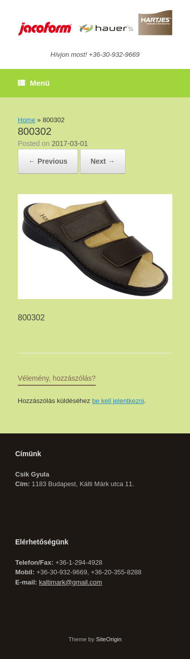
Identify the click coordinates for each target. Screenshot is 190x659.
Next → (103, 161)
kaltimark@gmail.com (70, 582)
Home (26, 120)
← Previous (47, 161)
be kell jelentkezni (118, 401)
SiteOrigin (109, 639)
